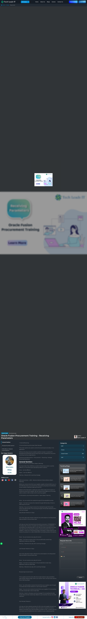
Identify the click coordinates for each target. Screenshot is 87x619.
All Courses (25, 2)
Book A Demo (73, 1)
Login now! (82, 1)
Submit (80, 577)
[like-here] (4, 617)
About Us (42, 1)
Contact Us (60, 1)
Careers (54, 1)
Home (36, 1)
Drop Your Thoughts (25, 617)
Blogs (48, 1)
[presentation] (69, 572)
